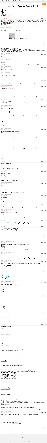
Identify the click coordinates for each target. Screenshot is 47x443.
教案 (7, 0)
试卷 (4, 0)
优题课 (18, 435)
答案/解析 (42, 18)
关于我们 (29, 435)
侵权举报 (37, 435)
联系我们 (33, 435)
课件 (9, 0)
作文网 (25, 435)
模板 (15, 0)
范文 (13, 0)
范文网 (22, 435)
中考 (17, 0)
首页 (0, 0)
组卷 (2, 0)
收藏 (45, 18)
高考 (19, 0)
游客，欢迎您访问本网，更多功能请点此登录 (41, 0)
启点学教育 (14, 435)
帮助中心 (10, 435)
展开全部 (39, 412)
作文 (11, 0)
